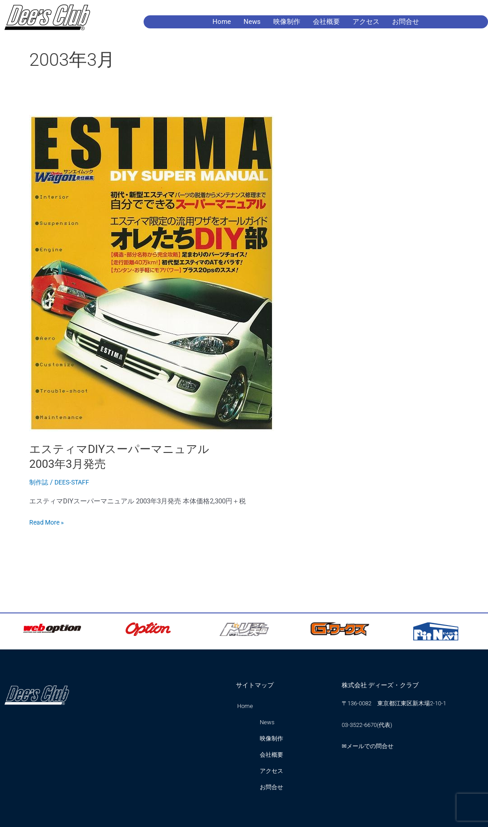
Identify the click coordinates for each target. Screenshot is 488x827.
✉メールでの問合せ (367, 746)
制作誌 (39, 482)
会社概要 (326, 22)
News (252, 22)
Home (221, 22)
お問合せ (405, 22)
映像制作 (286, 22)
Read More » (48, 521)
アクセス (366, 22)
